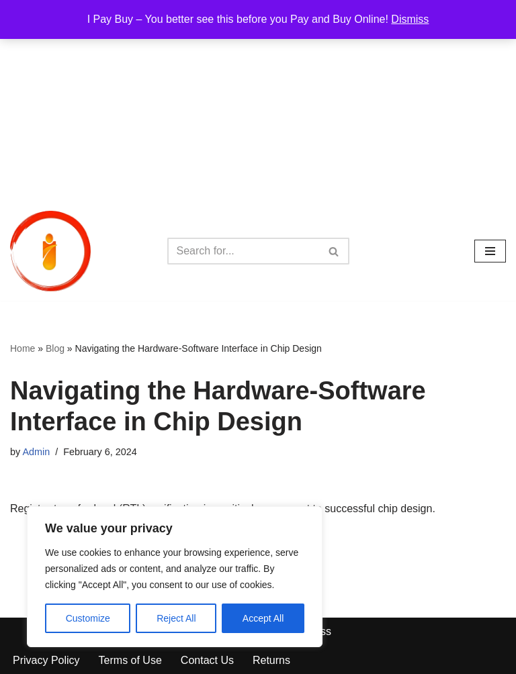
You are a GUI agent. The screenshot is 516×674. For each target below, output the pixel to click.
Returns (271, 660)
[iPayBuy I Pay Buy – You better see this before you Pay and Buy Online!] (50, 251)
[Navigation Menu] (490, 251)
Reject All (176, 618)
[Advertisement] (258, 101)
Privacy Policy (46, 660)
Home (22, 348)
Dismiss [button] (410, 19)
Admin (36, 451)
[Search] (243, 251)
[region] (174, 576)
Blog (55, 348)
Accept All (263, 618)
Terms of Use (130, 660)
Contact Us (207, 660)
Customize (88, 618)
